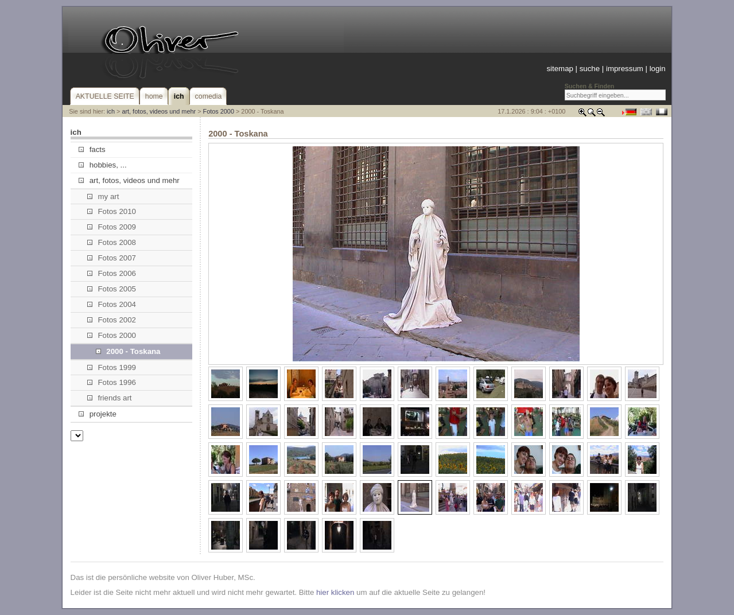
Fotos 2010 (111, 211)
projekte (97, 414)
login (658, 68)
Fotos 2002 (111, 320)
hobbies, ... (102, 165)
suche (590, 68)
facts (92, 149)
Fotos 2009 (111, 227)
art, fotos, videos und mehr (159, 111)
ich (111, 111)
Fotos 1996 (111, 382)
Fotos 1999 (111, 367)
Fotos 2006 (111, 273)
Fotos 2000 (218, 111)
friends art (109, 398)
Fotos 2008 (111, 242)
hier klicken (335, 592)
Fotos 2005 (111, 289)
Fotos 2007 (111, 258)
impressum (624, 68)
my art (103, 196)
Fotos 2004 (111, 304)
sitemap (559, 68)
